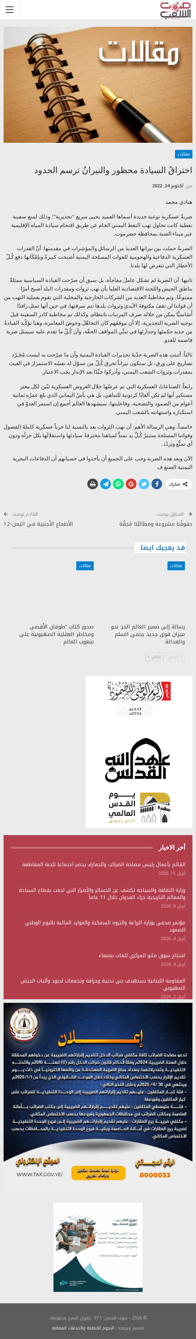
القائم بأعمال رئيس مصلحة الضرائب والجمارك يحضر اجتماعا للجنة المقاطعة (103, 864)
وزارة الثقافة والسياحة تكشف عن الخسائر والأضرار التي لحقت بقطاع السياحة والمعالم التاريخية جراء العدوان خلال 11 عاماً (102, 893)
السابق (174, 657)
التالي (154, 657)
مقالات (183, 154)
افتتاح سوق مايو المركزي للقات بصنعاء (142, 955)
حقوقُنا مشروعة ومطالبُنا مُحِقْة (155, 524)
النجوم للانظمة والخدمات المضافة (83, 1328)
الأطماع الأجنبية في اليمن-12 (39, 524)
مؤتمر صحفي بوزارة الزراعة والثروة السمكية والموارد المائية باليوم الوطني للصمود (105, 926)
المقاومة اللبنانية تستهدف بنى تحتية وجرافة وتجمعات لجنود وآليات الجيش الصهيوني (103, 984)
